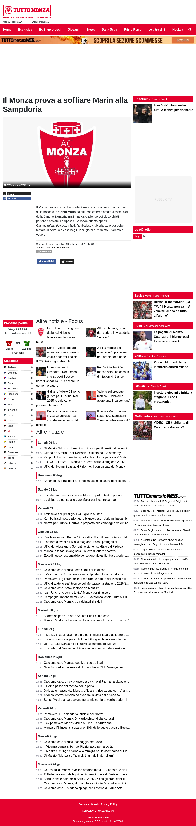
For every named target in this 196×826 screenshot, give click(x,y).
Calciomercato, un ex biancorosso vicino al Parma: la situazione (86, 681)
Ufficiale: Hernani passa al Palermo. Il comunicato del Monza (84, 466)
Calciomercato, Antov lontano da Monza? (71, 588)
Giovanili (141, 386)
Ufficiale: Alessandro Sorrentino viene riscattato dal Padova (83, 546)
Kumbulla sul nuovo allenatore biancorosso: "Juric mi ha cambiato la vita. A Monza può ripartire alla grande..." (117, 518)
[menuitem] (190, 29)
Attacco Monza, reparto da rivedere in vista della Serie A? (113, 333)
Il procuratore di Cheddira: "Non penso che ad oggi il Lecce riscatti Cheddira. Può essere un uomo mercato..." (57, 376)
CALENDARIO (106, 810)
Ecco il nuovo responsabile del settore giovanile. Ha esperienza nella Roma (94, 555)
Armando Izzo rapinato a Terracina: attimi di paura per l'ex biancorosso (91, 480)
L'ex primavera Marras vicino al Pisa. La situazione (78, 723)
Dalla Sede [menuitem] (109, 29)
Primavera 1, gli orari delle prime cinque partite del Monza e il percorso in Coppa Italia (101, 579)
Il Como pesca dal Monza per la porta (69, 686)
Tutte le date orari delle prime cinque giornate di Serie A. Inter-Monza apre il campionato (102, 774)
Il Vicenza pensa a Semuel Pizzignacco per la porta (78, 746)
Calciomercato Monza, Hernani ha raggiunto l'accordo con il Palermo (90, 783)
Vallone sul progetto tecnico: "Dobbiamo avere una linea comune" (113, 396)
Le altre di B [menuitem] (157, 29)
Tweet (67, 261)
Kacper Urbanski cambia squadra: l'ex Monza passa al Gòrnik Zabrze (90, 457)
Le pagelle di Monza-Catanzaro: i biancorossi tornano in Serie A (171, 337)
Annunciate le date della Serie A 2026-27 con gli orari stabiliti (84, 779)
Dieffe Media (102, 817)
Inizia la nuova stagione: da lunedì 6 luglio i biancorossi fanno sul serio (91, 639)
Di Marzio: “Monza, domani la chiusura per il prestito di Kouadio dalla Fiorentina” (97, 448)
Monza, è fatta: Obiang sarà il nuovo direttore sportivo (80, 551)
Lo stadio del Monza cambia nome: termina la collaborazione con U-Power (93, 648)
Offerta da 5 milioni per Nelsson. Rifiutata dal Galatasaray (82, 453)
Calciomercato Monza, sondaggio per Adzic (73, 742)
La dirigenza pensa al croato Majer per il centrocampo (80, 499)
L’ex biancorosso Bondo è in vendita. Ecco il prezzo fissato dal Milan (89, 537)
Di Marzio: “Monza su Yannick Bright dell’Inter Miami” (79, 755)
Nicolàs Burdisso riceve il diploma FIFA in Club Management (84, 667)
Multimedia (142, 416)
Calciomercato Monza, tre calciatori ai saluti (73, 601)
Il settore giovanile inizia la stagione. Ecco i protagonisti (81, 542)
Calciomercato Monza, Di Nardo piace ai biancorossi (79, 718)
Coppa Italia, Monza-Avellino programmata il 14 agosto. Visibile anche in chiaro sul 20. (101, 769)
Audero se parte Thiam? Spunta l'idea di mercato (76, 616)
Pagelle (140, 325)
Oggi (137, 236)
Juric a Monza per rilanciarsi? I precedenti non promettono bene (112, 352)
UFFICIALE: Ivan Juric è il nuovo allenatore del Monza (80, 643)
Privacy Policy (109, 804)
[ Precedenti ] (18, 352)
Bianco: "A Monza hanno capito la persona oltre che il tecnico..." (86, 620)
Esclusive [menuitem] (25, 29)
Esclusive (142, 295)
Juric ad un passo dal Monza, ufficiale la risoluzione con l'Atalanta (87, 690)
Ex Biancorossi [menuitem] (50, 29)
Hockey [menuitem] (177, 29)
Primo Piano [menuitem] (132, 29)
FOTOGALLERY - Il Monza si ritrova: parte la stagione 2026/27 (86, 462)
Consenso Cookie (89, 804)
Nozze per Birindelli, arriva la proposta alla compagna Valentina (86, 523)
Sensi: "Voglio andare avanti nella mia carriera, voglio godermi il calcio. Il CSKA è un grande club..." (110, 699)
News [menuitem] (91, 29)
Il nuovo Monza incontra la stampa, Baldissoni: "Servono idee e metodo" (114, 416)
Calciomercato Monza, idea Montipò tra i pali (73, 662)
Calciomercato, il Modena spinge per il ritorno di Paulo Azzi (83, 788)
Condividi (46, 261)
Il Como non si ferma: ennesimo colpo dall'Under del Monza (84, 574)
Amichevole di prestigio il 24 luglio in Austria (73, 514)
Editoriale (141, 99)
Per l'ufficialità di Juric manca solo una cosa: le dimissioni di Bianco (113, 372)
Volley (139, 356)
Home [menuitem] (7, 29)
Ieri (144, 236)
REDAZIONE (89, 810)
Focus (49, 244)
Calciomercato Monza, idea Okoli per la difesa (74, 569)
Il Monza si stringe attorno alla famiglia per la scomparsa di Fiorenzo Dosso (94, 751)
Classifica (11, 360)
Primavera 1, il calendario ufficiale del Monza (74, 714)
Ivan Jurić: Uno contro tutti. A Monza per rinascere (77, 592)
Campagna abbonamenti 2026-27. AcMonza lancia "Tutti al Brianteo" (90, 597)
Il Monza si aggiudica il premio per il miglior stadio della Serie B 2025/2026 (93, 634)
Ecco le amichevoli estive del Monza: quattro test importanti (83, 495)
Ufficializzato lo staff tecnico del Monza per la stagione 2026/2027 (87, 583)
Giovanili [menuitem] (74, 29)
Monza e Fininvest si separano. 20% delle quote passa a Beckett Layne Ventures (98, 727)
